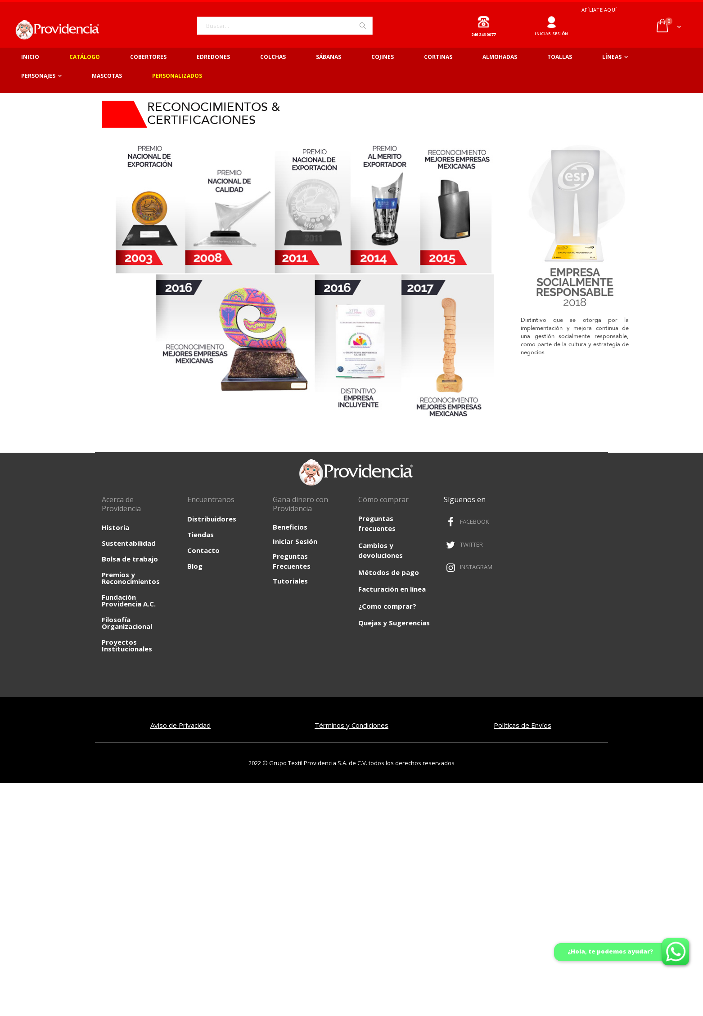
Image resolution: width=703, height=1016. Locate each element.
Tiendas (200, 534)
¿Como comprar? (387, 606)
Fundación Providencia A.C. (129, 600)
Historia (115, 527)
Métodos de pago (388, 572)
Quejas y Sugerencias (394, 622)
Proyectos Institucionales (127, 645)
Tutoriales (290, 580)
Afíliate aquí (599, 9)
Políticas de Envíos (522, 725)
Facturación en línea (392, 588)
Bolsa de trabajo (130, 558)
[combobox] (285, 26)
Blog (195, 565)
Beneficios (290, 526)
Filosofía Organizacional (127, 623)
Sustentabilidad (129, 543)
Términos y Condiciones (351, 725)
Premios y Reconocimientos (131, 578)
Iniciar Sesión (295, 541)
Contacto (203, 550)
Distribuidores (211, 518)
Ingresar (551, 18)
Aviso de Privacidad (180, 725)
